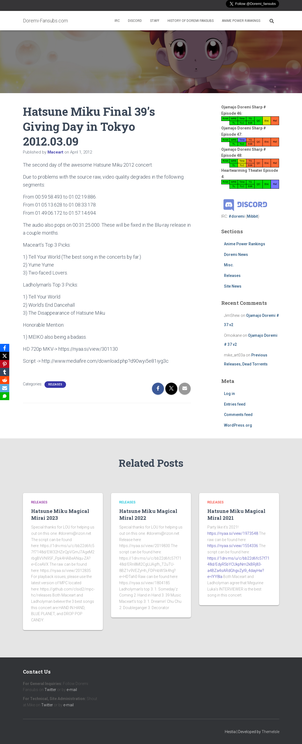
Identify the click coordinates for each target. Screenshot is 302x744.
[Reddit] (5, 380)
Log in (229, 393)
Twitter (50, 689)
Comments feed (238, 414)
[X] (5, 356)
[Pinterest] (5, 364)
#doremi (237, 216)
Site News (232, 286)
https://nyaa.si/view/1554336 (232, 546)
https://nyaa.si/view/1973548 (232, 533)
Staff (154, 21)
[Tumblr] (5, 372)
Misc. (229, 265)
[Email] (5, 388)
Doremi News (236, 254)
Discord (135, 21)
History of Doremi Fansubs (191, 21)
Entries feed (235, 404)
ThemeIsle (270, 732)
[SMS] (5, 396)
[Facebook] (5, 347)
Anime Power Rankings (241, 21)
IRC (117, 21)
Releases (55, 384)
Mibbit (252, 216)
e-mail (72, 689)
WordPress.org (238, 425)
